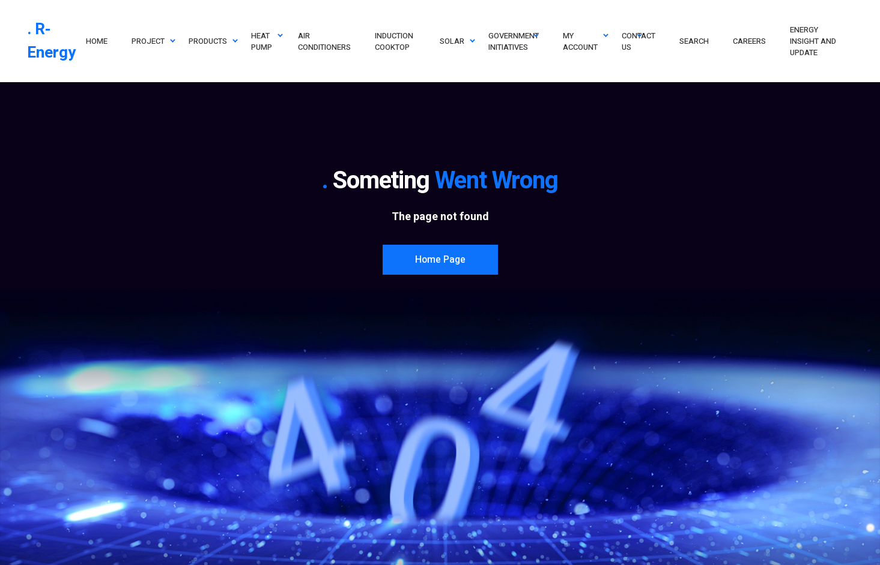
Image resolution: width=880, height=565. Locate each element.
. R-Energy (51, 41)
